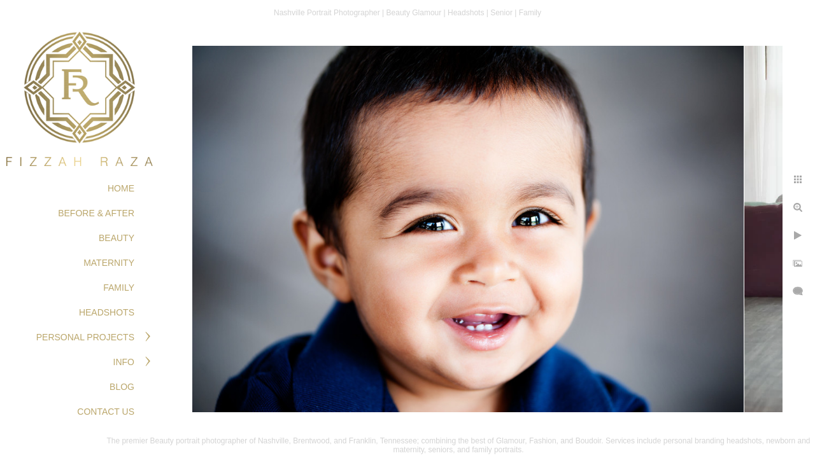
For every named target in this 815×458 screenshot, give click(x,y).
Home (121, 188)
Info (123, 362)
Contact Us (105, 411)
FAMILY (118, 287)
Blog (122, 387)
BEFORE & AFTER (96, 213)
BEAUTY (116, 238)
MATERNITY (108, 263)
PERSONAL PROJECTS (85, 337)
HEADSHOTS (106, 312)
